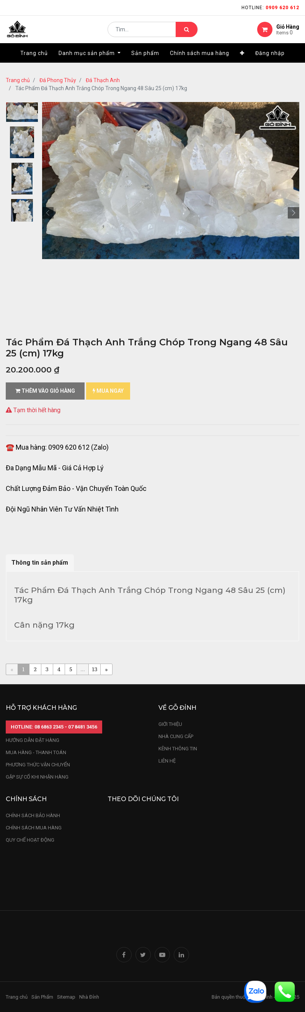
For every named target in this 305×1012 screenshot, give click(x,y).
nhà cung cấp (175, 736)
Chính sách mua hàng (34, 828)
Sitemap (66, 997)
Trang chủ (18, 80)
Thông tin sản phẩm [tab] (39, 562)
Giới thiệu (170, 724)
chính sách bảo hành (33, 815)
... (82, 669)
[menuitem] (34, 60)
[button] (242, 60)
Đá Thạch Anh (103, 80)
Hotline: (270, 7)
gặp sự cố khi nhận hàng (37, 777)
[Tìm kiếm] (186, 32)
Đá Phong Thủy (57, 80)
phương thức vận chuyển (38, 765)
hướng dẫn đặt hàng (32, 740)
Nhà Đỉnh (89, 997)
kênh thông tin (177, 748)
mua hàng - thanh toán (36, 752)
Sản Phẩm (42, 997)
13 (95, 669)
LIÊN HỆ (167, 761)
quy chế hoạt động (30, 840)
